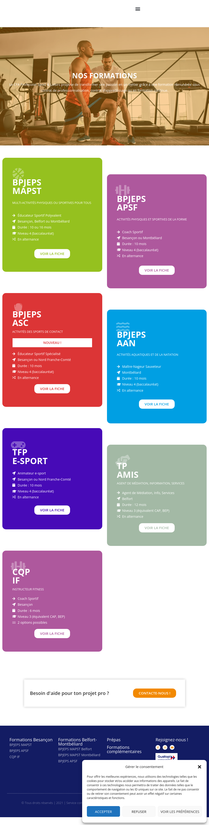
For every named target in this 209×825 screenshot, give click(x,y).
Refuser (139, 811)
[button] (199, 766)
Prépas (114, 747)
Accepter (103, 811)
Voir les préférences (179, 811)
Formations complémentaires (124, 757)
